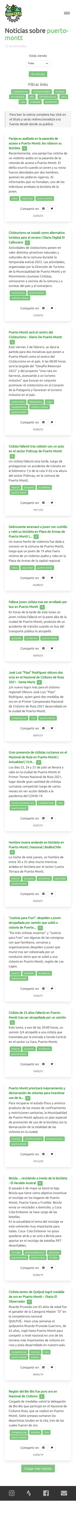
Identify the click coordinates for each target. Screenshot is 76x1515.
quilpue (35, 1357)
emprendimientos (34, 1252)
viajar (49, 401)
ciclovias (59, 91)
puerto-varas (38, 1257)
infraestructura (47, 96)
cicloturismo (18, 293)
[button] (67, 13)
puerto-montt (44, 198)
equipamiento (18, 407)
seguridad (27, 198)
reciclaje (16, 1252)
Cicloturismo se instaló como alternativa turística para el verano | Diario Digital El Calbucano (37, 237)
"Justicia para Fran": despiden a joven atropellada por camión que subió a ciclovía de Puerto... (35, 922)
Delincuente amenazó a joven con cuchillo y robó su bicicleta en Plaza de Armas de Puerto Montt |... (38, 531)
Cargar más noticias (38, 1468)
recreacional (17, 96)
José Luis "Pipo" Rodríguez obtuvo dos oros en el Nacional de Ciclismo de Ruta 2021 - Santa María (36, 677)
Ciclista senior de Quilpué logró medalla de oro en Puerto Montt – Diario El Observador (36, 1296)
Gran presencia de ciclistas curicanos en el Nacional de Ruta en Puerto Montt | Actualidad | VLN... (38, 757)
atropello (29, 487)
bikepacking (35, 401)
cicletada (35, 102)
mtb (32, 96)
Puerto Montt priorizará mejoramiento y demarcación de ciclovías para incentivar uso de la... (37, 1092)
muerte (15, 487)
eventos (35, 1352)
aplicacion (54, 1252)
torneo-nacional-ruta (22, 803)
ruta (22, 102)
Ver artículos (38, 74)
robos (14, 198)
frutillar (53, 1257)
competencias (20, 91)
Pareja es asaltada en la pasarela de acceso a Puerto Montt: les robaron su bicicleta (35, 143)
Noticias (16, 30)
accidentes (51, 102)
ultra (63, 96)
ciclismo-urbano (41, 91)
